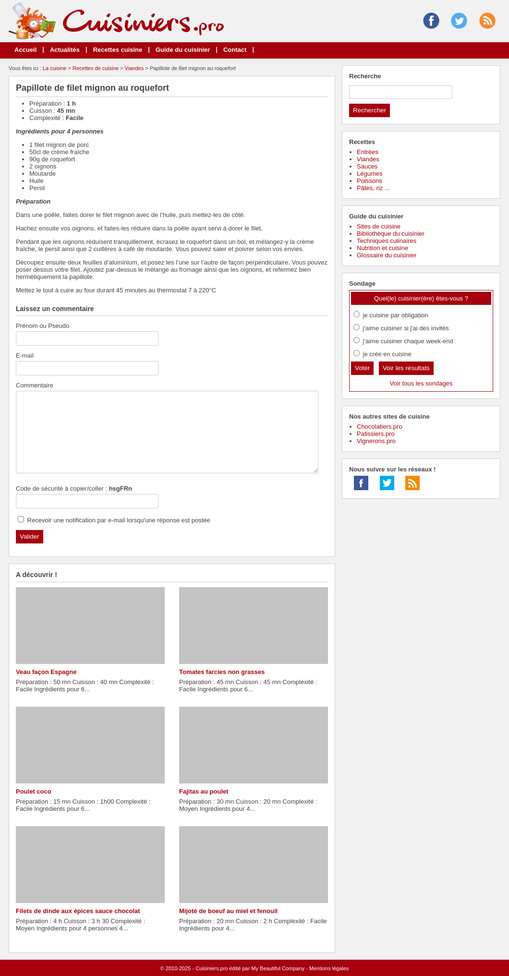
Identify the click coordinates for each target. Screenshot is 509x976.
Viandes (134, 68)
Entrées (367, 152)
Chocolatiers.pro (379, 426)
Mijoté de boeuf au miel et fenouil (228, 911)
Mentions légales (329, 968)
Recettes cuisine (118, 49)
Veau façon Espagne (46, 671)
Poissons (369, 180)
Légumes (369, 173)
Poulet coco (33, 791)
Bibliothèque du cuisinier (390, 233)
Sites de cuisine (378, 226)
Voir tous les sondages (421, 383)
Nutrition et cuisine (382, 248)
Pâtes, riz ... (373, 188)
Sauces (367, 166)
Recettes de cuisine (96, 68)
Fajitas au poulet (204, 791)
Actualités (65, 49)
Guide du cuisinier (183, 49)
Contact (234, 49)
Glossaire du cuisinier (386, 255)
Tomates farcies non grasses (222, 671)
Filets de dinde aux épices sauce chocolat (78, 911)
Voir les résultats (406, 368)
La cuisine (55, 68)
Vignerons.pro (376, 441)
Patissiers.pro (376, 433)
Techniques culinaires (386, 240)
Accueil (25, 49)
